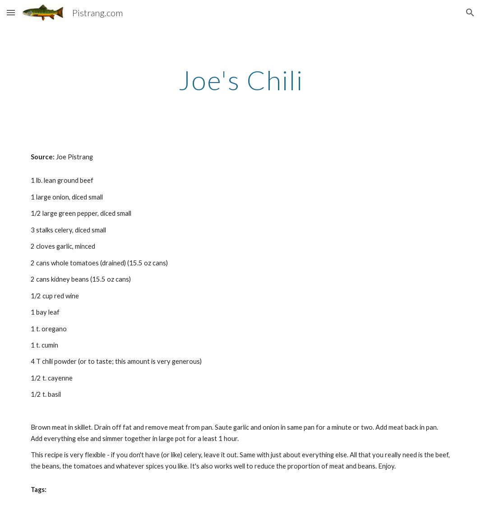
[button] (11, 12)
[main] (240, 79)
